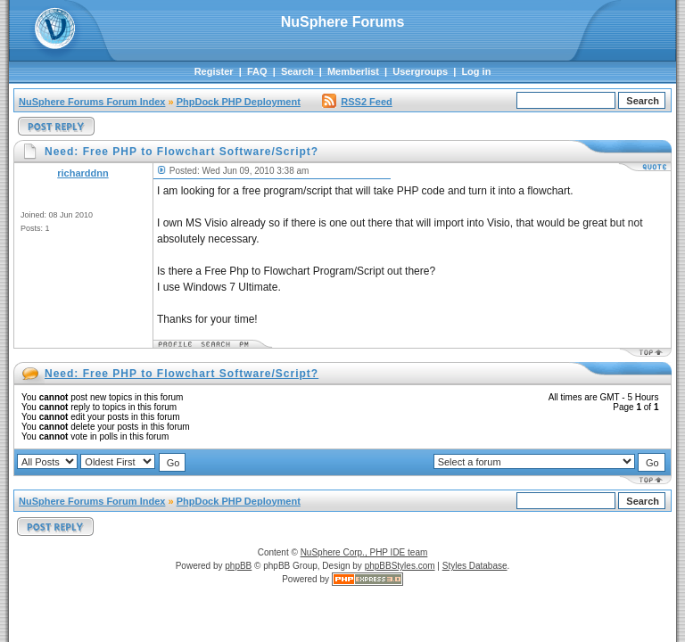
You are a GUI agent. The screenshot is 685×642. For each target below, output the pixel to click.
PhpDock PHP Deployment (239, 101)
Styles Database (475, 566)
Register (214, 71)
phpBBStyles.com (400, 566)
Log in (476, 71)
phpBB (238, 566)
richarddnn (82, 173)
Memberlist (353, 71)
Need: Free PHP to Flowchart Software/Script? (181, 373)
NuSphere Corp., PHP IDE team (364, 552)
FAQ (257, 71)
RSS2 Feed (357, 101)
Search (297, 71)
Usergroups (420, 71)
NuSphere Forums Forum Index (92, 101)
